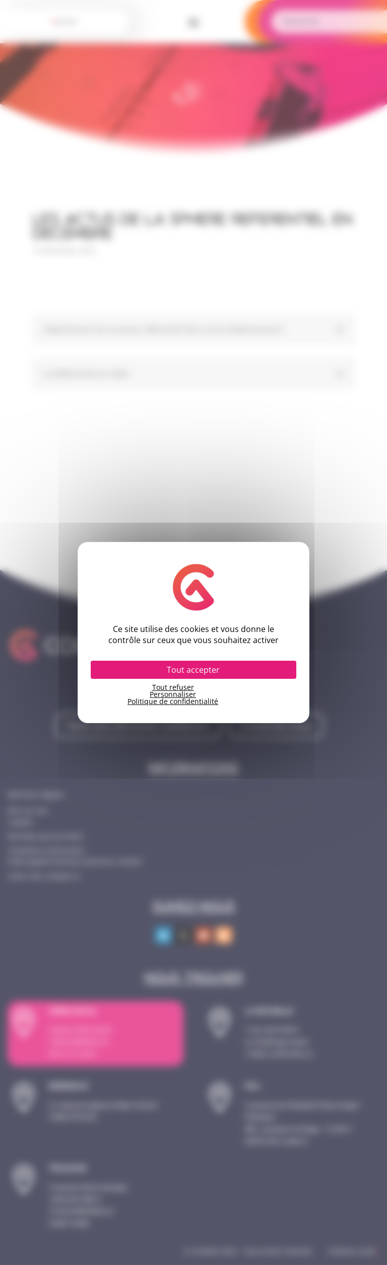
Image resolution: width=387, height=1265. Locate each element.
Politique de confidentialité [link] (172, 701)
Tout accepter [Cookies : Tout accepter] (193, 669)
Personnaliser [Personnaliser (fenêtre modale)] (173, 694)
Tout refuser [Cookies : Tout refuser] (173, 687)
